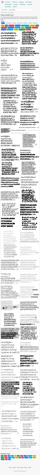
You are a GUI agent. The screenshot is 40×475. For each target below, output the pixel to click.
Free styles (29, 4)
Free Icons (15, 4)
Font (6, 12)
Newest (14, 23)
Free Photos (14, 2)
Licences (14, 467)
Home (2, 12)
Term (18, 467)
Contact (29, 467)
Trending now (8, 23)
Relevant (25, 23)
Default (3, 23)
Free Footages (28, 2)
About (25, 467)
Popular (30, 23)
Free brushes (22, 4)
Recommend (19, 23)
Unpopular (35, 23)
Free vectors (7, 2)
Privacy (21, 467)
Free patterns (8, 6)
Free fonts (21, 2)
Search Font (4, 9)
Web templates (8, 4)
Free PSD (15, 6)
